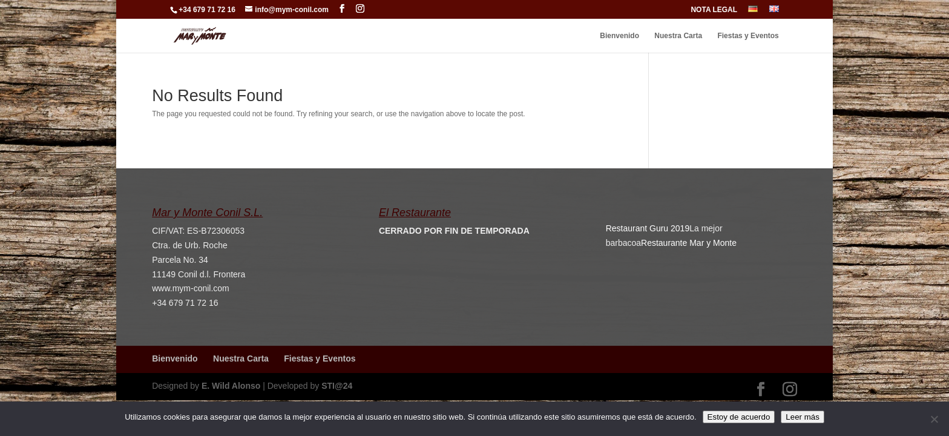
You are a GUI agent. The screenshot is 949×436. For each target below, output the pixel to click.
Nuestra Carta (678, 35)
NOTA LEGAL (714, 10)
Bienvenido (619, 35)
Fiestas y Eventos (747, 35)
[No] (934, 419)
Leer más (802, 416)
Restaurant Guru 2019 (648, 228)
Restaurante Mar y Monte (689, 243)
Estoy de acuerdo (739, 416)
